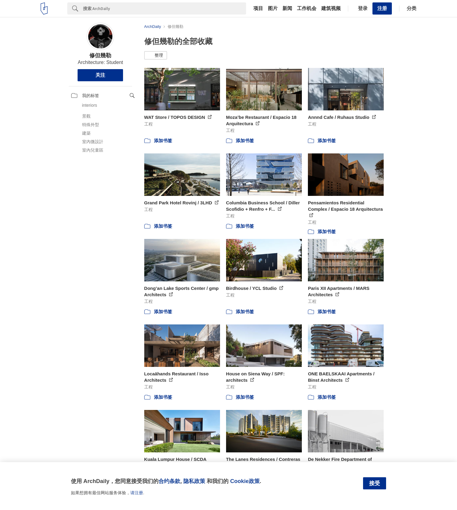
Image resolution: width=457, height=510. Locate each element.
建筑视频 (331, 8)
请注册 (136, 492)
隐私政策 (194, 481)
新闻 (287, 8)
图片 (273, 8)
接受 (374, 483)
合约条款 (169, 481)
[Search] (164, 8)
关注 (100, 75)
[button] (155, 55)
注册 (382, 8)
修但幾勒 (100, 55)
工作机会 (306, 8)
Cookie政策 (244, 481)
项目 (258, 8)
